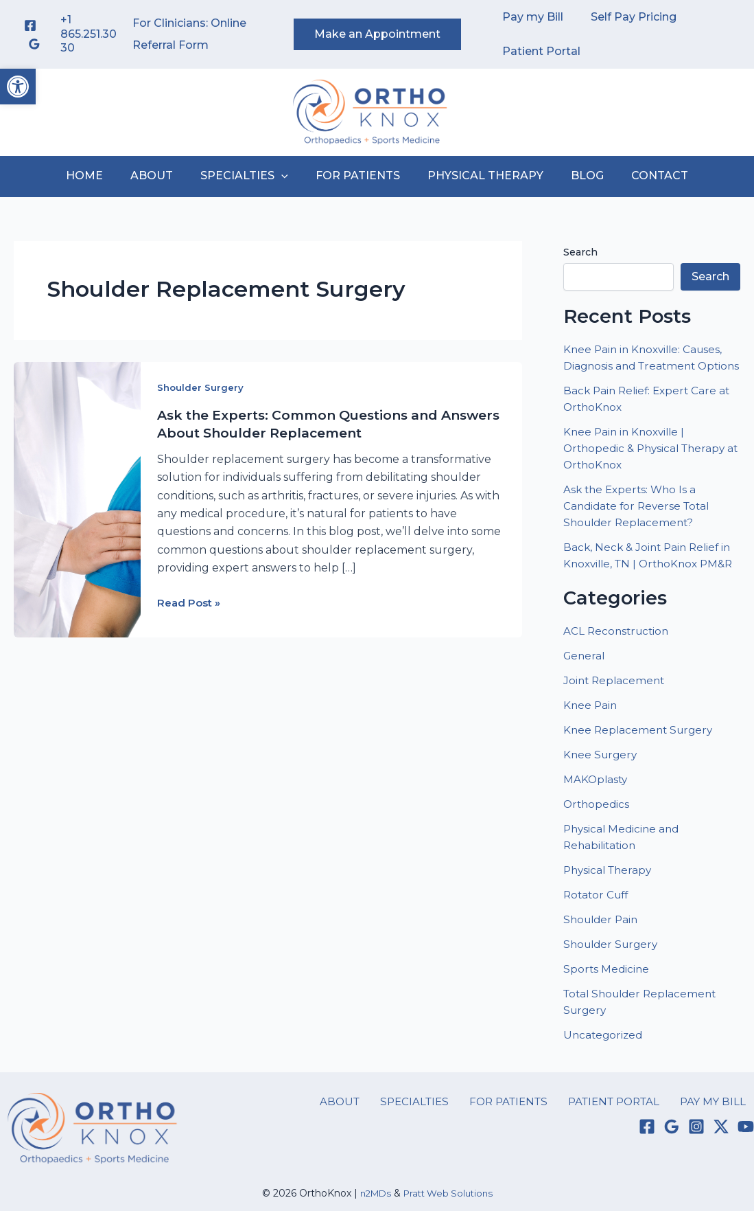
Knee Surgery (601, 787)
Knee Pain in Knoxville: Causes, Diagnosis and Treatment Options (646, 366)
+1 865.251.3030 (88, 34)
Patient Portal (538, 51)
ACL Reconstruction (619, 663)
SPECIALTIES (250, 175)
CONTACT (643, 175)
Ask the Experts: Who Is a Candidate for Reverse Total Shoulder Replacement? (639, 522)
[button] (18, 86)
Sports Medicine (607, 1001)
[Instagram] (696, 1159)
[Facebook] (30, 25)
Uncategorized (604, 1067)
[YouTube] (746, 1159)
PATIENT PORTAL (625, 1133)
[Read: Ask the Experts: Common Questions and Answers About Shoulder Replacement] (77, 498)
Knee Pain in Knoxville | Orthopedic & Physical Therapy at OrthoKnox (648, 465)
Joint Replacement (615, 713)
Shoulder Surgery (201, 387)
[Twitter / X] (721, 1159)
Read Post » (190, 602)
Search (580, 252)
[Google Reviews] (34, 44)
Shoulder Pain (602, 952)
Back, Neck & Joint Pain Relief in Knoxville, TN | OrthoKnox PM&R (650, 580)
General (585, 688)
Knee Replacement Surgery (640, 762)
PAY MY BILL (720, 1133)
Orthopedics (597, 837)
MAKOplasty (596, 812)
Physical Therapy (610, 902)
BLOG (576, 175)
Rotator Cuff (598, 927)
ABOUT (162, 175)
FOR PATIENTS (358, 175)
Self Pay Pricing (625, 16)
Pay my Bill (530, 16)
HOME (100, 175)
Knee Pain (591, 738)
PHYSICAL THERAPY (480, 175)
